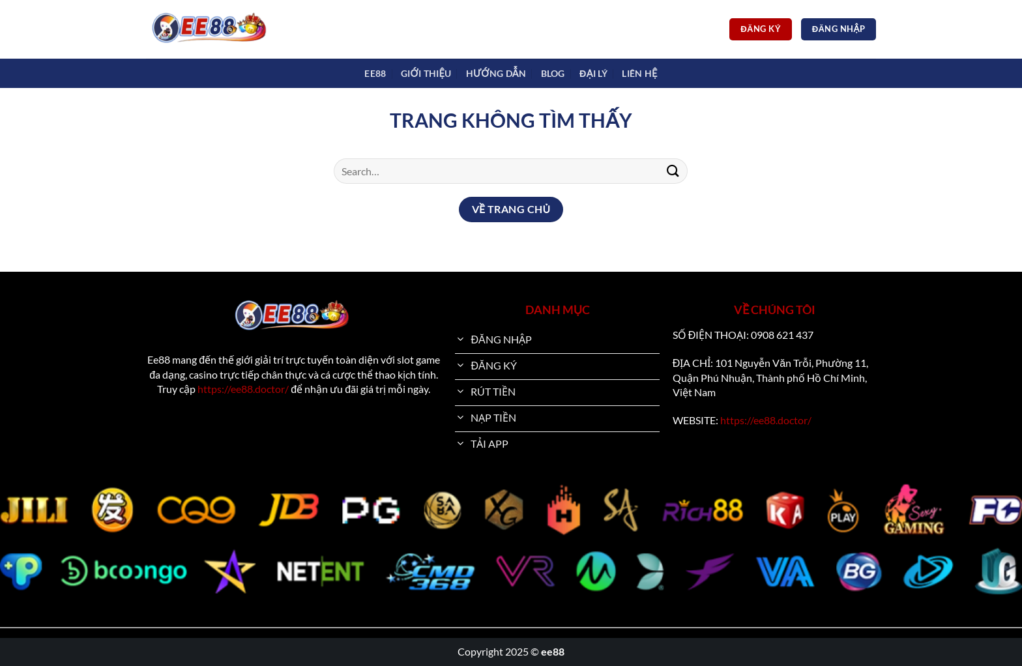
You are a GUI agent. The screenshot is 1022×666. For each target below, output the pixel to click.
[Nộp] (673, 171)
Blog (553, 73)
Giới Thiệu (426, 73)
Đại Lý (593, 73)
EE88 (375, 73)
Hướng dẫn (496, 73)
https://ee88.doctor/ (243, 389)
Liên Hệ (639, 73)
